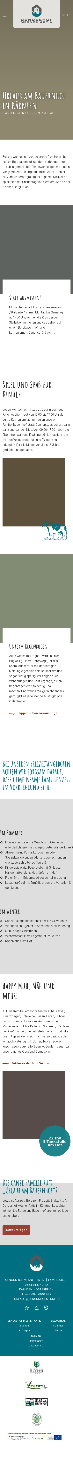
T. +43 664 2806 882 (36, 1294)
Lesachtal (58, 1320)
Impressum (36, 1340)
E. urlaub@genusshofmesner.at (36, 1298)
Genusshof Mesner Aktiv (24, 1320)
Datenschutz (36, 1345)
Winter (58, 1330)
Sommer (58, 1325)
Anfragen (24, 1330)
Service (36, 1335)
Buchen (24, 1325)
